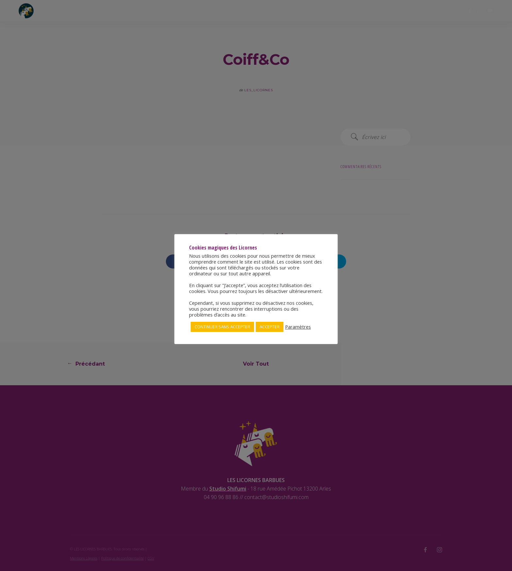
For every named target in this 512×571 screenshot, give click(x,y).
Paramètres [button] (298, 327)
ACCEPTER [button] (270, 327)
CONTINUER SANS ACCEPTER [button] (222, 327)
